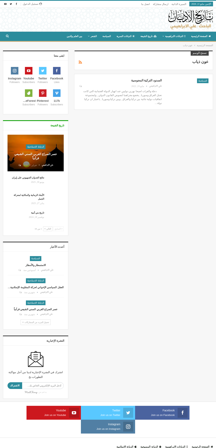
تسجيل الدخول (32, 3)
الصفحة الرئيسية (201, 36)
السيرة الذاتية (178, 4)
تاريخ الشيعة (148, 36)
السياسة (106, 36)
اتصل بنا (145, 4)
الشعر (94, 36)
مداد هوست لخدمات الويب (17, 441)
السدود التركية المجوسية (146, 80)
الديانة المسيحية (150, 432)
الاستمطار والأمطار (36, 265)
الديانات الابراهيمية (175, 36)
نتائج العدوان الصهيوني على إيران (28, 177)
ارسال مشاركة (161, 4)
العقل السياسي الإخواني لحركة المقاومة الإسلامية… (35, 287)
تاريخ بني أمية (37, 212)
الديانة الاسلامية (35, 147)
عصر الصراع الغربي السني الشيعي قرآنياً (36, 309)
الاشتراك (15, 385)
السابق (59, 229)
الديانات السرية (126, 36)
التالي (48, 229)
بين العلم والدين (74, 36)
